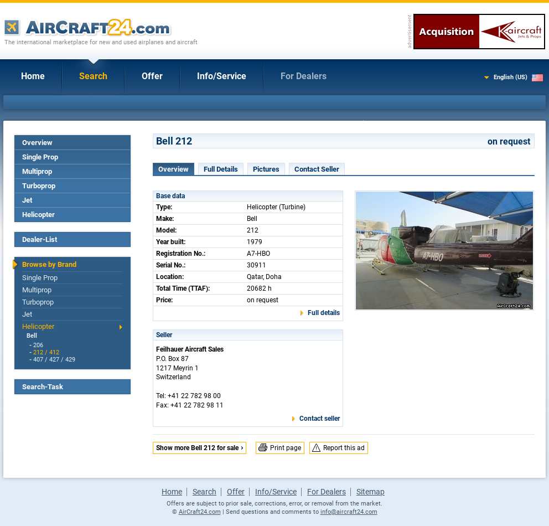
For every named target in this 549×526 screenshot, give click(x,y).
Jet (27, 200)
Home (33, 76)
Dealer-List (39, 239)
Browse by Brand (49, 264)
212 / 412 (46, 352)
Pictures (266, 169)
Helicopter (38, 214)
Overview (37, 142)
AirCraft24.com (200, 511)
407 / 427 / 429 (54, 359)
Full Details (221, 169)
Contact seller (319, 418)
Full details (324, 313)
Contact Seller (316, 169)
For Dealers (304, 76)
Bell (32, 335)
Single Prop (40, 157)
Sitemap (370, 491)
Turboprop (38, 186)
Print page (285, 448)
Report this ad (344, 448)
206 (38, 345)
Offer (152, 76)
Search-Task (42, 387)
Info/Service (221, 76)
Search (93, 76)
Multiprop (37, 171)
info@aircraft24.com (348, 511)
